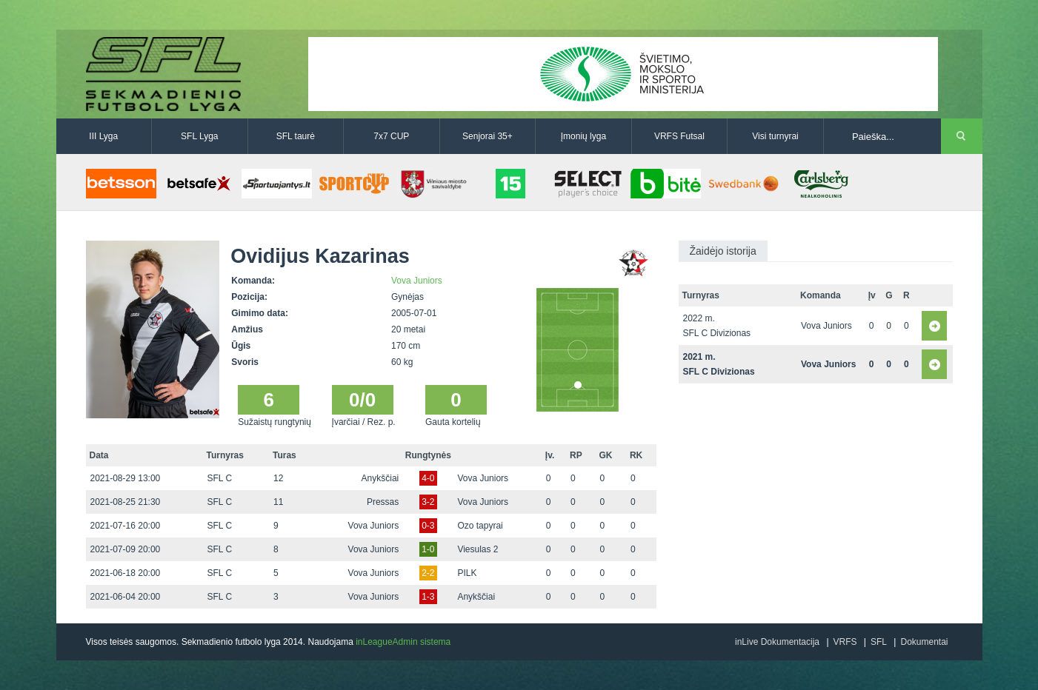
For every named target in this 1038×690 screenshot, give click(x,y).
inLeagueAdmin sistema (403, 642)
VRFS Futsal (679, 136)
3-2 (428, 502)
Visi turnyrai (775, 136)
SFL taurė (295, 136)
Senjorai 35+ (487, 136)
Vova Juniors (416, 280)
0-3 (428, 525)
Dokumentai (924, 642)
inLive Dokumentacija (777, 642)
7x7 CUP (391, 136)
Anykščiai (380, 478)
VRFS (845, 642)
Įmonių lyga (583, 136)
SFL (879, 642)
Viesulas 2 (477, 549)
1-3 (428, 597)
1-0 (428, 549)
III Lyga (103, 136)
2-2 (428, 573)
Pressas (383, 502)
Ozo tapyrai (479, 525)
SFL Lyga (199, 136)
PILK (466, 573)
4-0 (428, 478)
